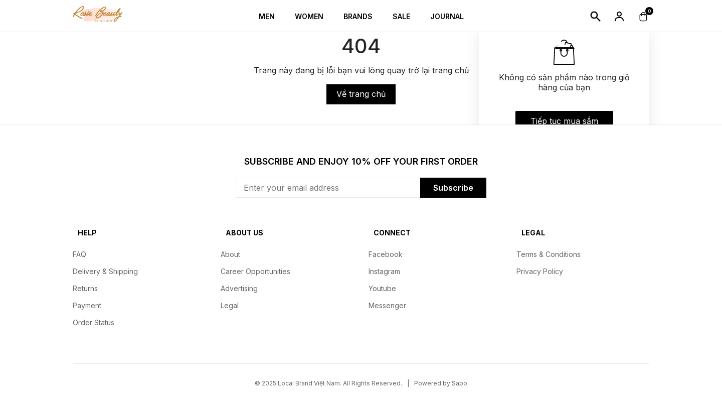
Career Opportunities (255, 271)
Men (267, 16)
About (230, 254)
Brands (358, 16)
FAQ (79, 254)
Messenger (387, 305)
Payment (87, 305)
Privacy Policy (539, 271)
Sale (401, 16)
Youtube (382, 288)
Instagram (384, 271)
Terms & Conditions (548, 254)
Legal (230, 305)
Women (309, 16)
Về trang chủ (361, 94)
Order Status (93, 322)
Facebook (386, 254)
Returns (85, 288)
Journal (447, 16)
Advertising (239, 288)
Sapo (459, 383)
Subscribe (453, 188)
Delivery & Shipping (105, 271)
